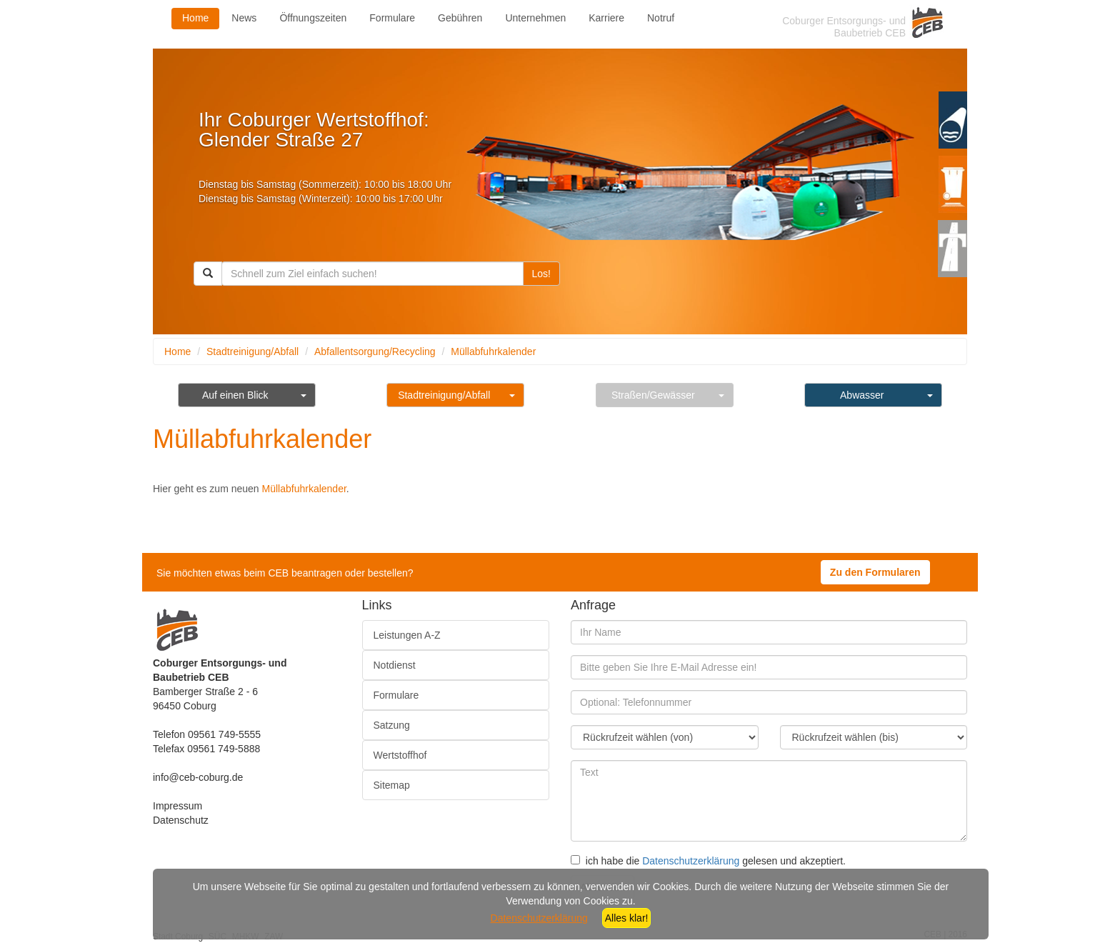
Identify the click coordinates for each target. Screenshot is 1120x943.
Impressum (177, 806)
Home (195, 18)
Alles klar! (627, 918)
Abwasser (862, 395)
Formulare (392, 18)
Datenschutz (181, 820)
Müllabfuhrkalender (493, 351)
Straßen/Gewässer (653, 395)
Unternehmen (535, 18)
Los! (541, 273)
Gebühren (460, 18)
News (243, 18)
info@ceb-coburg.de (198, 777)
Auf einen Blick (235, 395)
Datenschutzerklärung (690, 861)
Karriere (606, 18)
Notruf (660, 18)
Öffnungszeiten (312, 18)
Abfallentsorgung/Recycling (375, 351)
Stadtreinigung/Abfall (252, 351)
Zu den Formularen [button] (875, 572)
